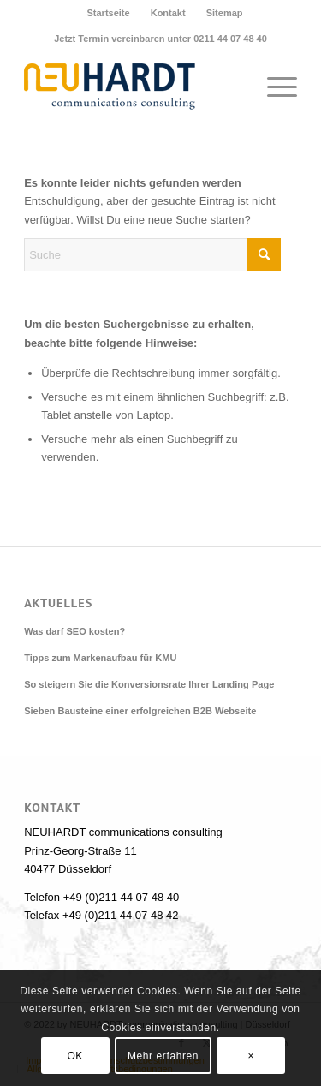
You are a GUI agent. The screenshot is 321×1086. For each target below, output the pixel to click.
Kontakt (168, 13)
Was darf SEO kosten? (74, 631)
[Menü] (273, 86)
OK (75, 1056)
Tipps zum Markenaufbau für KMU (100, 658)
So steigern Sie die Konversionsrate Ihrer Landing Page (149, 684)
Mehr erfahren (163, 1056)
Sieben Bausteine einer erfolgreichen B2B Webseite (140, 711)
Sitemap (224, 13)
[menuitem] (108, 13)
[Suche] (152, 255)
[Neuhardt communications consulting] (133, 86)
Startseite (107, 13)
